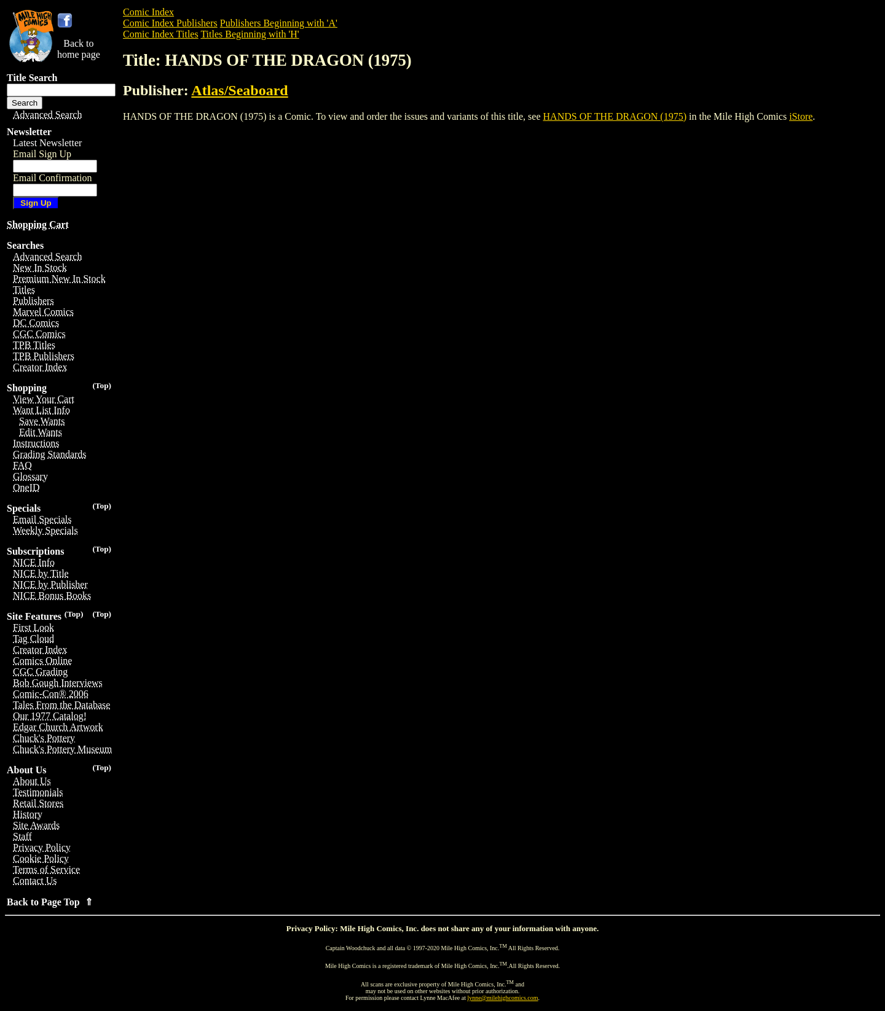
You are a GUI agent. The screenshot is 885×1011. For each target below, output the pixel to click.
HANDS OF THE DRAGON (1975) (614, 116)
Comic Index (148, 12)
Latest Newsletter (47, 143)
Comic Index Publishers (170, 23)
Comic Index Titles (161, 34)
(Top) (101, 385)
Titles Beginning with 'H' (249, 34)
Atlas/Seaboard (239, 90)
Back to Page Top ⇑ (50, 902)
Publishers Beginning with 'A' (278, 23)
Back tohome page (78, 49)
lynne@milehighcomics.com (503, 997)
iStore (800, 116)
